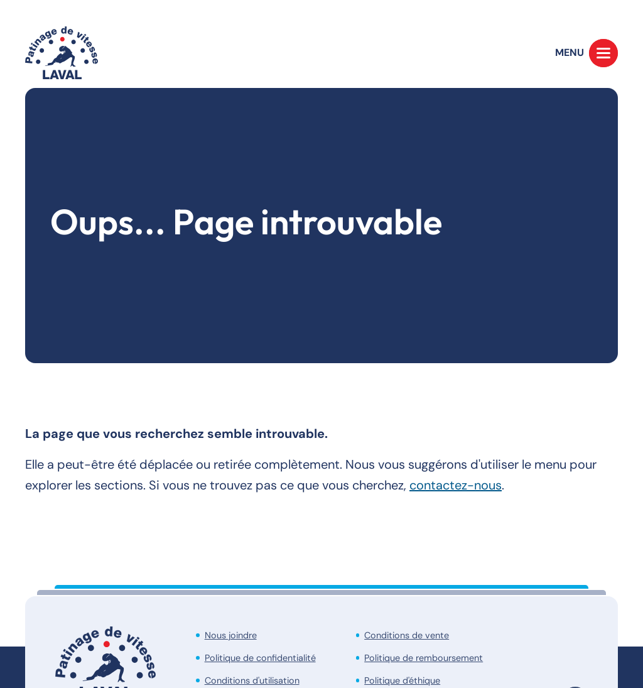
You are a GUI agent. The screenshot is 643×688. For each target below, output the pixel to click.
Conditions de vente (406, 635)
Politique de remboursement (423, 657)
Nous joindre (231, 635)
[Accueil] (61, 52)
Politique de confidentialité (260, 657)
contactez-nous (455, 485)
